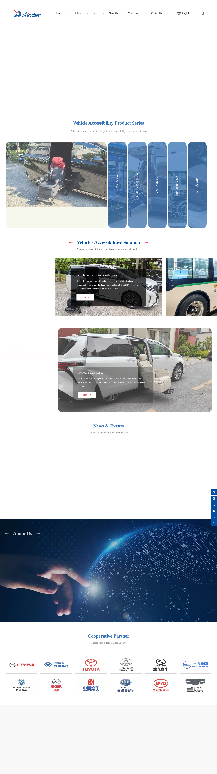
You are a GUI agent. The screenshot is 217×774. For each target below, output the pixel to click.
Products (60, 13)
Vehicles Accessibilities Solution (108, 242)
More (85, 297)
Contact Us (156, 13)
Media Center (134, 13)
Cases (95, 13)
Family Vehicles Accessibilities (97, 275)
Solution (79, 13)
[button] (104, 100)
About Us (113, 13)
